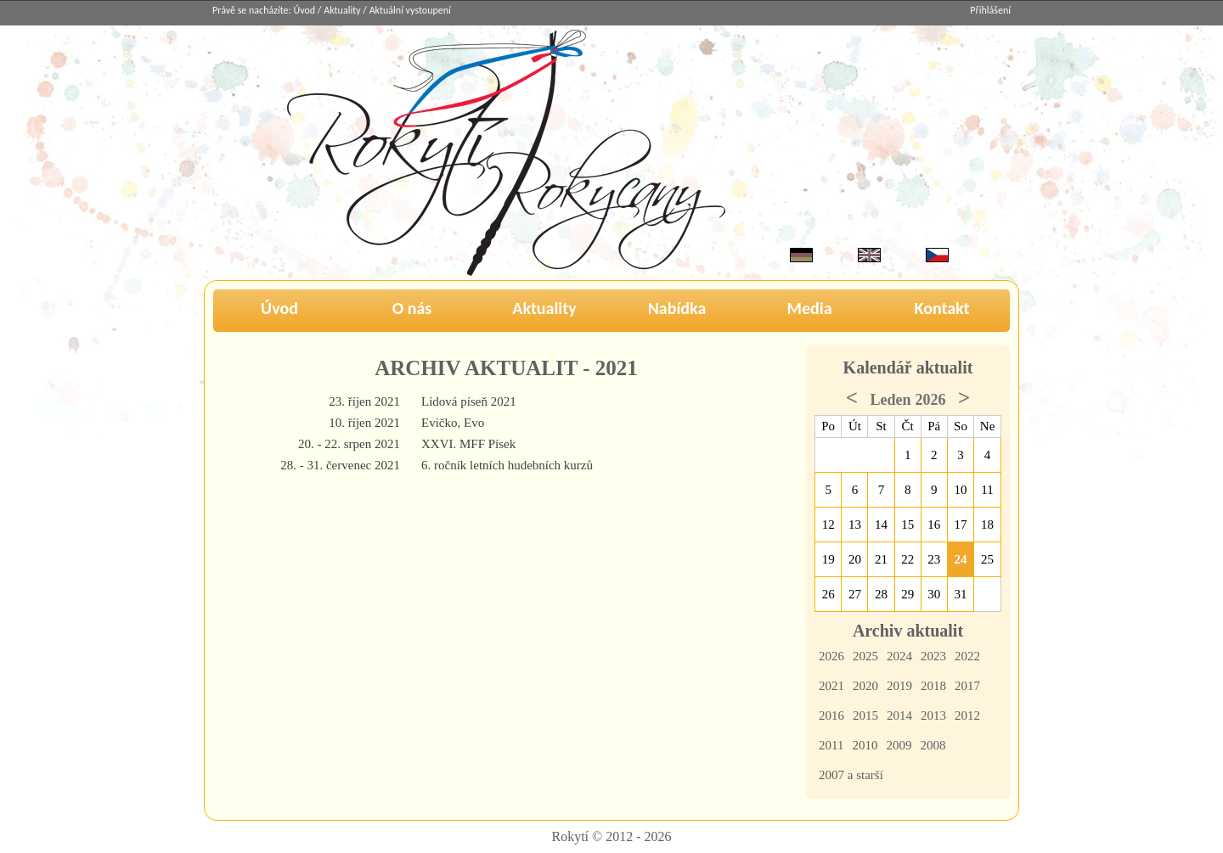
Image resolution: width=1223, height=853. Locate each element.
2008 (932, 745)
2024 (899, 656)
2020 (865, 686)
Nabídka (677, 308)
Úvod (305, 10)
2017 (967, 686)
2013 (933, 715)
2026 (831, 656)
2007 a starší (851, 775)
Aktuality (342, 10)
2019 (899, 686)
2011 (831, 745)
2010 (864, 745)
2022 (967, 656)
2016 (831, 715)
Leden (890, 399)
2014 (899, 715)
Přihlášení (990, 10)
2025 (865, 656)
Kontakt (942, 308)
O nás (412, 308)
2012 (967, 715)
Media (808, 308)
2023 (933, 656)
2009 (898, 745)
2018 (933, 686)
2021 (831, 686)
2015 (865, 715)
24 (961, 559)
